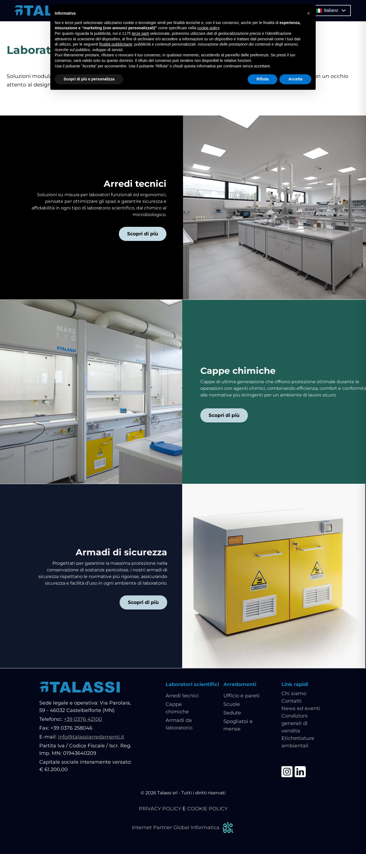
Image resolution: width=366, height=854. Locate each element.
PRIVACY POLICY (160, 809)
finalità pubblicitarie (115, 44)
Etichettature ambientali (297, 742)
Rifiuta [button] (263, 79)
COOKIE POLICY (207, 809)
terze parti (140, 33)
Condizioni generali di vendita (294, 723)
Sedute (232, 713)
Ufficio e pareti (241, 696)
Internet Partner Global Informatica (183, 828)
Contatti (291, 701)
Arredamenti (239, 685)
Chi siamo (293, 694)
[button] (308, 13)
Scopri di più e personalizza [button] (89, 79)
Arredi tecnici (182, 696)
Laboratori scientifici (192, 685)
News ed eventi (300, 709)
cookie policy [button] (208, 28)
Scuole (231, 704)
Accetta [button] (295, 79)
